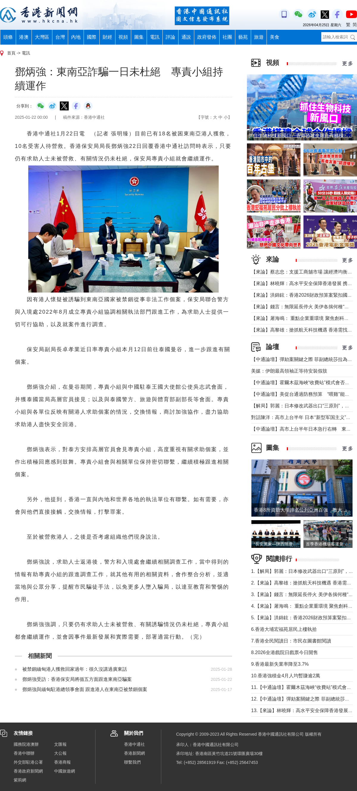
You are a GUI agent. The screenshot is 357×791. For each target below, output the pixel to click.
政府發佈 (206, 37)
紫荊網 (20, 780)
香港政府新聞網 (28, 771)
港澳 (24, 37)
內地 (76, 37)
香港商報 (62, 762)
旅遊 (259, 37)
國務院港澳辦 (26, 744)
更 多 (347, 63)
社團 (227, 37)
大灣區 (42, 37)
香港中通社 (134, 744)
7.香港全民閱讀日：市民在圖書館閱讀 (291, 640)
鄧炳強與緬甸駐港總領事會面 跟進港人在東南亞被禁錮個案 (84, 689)
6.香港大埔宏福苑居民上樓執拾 (284, 629)
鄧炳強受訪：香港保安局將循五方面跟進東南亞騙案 (77, 679)
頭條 (8, 37)
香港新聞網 (134, 753)
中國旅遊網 (64, 771)
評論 (170, 37)
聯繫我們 (132, 762)
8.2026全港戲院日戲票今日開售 (284, 652)
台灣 (60, 37)
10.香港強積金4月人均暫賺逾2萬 (285, 675)
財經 (107, 37)
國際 (91, 37)
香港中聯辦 (24, 753)
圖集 (139, 37)
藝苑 (243, 37)
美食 (274, 37)
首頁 (11, 53)
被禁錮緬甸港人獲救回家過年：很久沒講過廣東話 (74, 669)
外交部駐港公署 (28, 762)
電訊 (154, 37)
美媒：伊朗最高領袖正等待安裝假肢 (289, 370)
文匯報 (60, 744)
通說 (186, 37)
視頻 (123, 37)
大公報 (60, 753)
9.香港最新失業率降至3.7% (280, 664)
